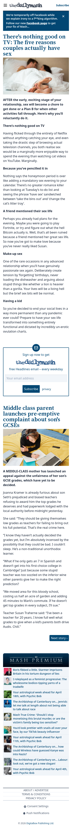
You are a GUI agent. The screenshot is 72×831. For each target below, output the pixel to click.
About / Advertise (36, 790)
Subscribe (31, 389)
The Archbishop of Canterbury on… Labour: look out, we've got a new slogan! (40, 761)
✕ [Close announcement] (63, 16)
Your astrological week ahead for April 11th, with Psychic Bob (37, 739)
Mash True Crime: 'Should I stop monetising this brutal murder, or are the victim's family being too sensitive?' (39, 718)
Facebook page (37, 23)
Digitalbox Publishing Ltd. (40, 823)
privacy (46, 389)
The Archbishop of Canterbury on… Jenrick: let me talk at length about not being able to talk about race (40, 705)
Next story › (59, 638)
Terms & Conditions (36, 794)
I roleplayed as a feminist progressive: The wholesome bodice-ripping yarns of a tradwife (40, 683)
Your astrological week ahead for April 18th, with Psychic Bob (37, 694)
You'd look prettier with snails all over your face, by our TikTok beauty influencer (40, 729)
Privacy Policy (36, 798)
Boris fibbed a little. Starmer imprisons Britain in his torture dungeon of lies (37, 671)
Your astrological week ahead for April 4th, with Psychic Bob (40, 771)
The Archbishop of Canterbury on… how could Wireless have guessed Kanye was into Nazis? (38, 750)
